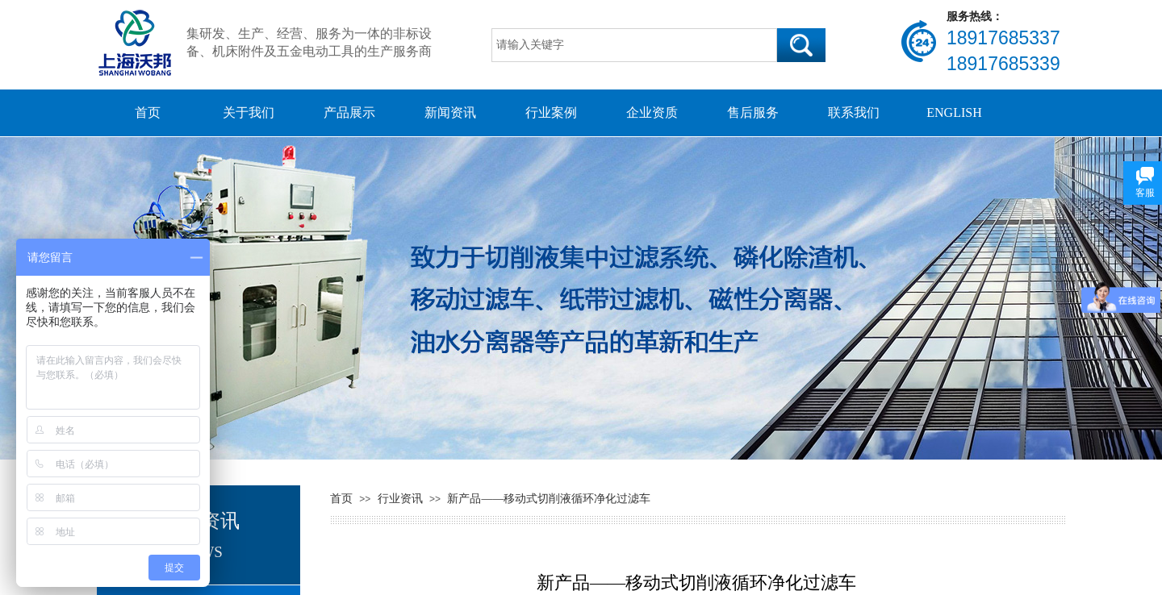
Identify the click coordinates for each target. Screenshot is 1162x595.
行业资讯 (400, 499)
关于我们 (248, 112)
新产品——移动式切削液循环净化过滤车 (548, 499)
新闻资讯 (450, 112)
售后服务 (753, 112)
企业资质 (652, 112)
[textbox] (634, 45)
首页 (148, 112)
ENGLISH (953, 112)
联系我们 (854, 112)
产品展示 (349, 112)
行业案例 (551, 112)
